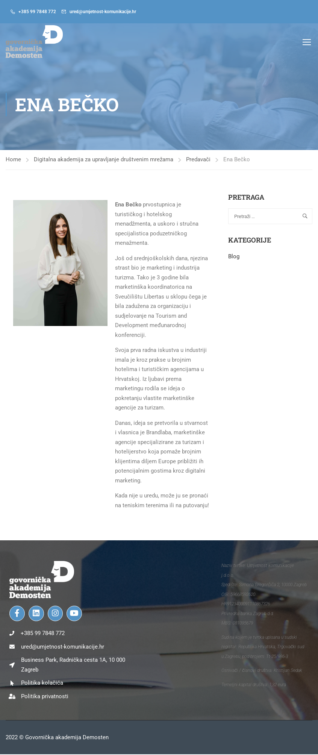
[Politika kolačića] (12, 684)
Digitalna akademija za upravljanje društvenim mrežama (103, 160)
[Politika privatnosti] (12, 697)
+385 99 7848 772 (37, 11)
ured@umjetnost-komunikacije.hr (103, 11)
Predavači (198, 160)
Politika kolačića (42, 683)
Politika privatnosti (44, 697)
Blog (233, 257)
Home (13, 160)
